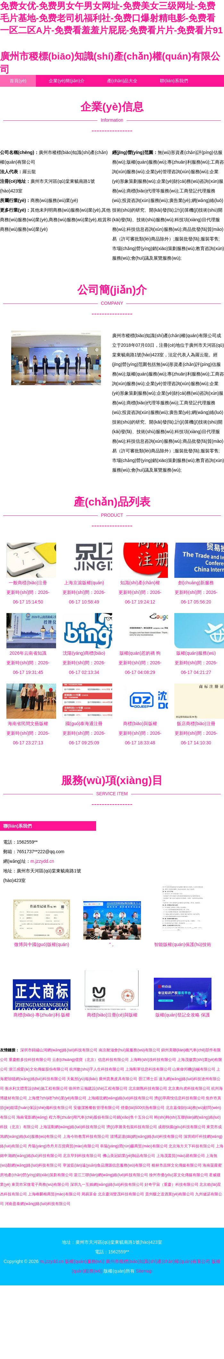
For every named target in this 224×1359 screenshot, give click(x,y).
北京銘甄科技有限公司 (148, 1088)
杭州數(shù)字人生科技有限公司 (96, 1069)
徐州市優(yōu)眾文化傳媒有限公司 (178, 1175)
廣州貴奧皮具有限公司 (118, 1079)
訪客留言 (67, 92)
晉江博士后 (148, 1079)
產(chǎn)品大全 (122, 80)
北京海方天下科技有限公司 (192, 1146)
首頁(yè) (18, 80)
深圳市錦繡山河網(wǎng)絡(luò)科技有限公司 (58, 1050)
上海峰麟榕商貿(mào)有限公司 (54, 1194)
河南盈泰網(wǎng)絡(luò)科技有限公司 (38, 1203)
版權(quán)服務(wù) (84, 1261)
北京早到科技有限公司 (82, 1155)
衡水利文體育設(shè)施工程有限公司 (36, 1088)
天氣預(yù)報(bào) (82, 1079)
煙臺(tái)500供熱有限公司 (143, 1107)
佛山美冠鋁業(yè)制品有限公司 (129, 1155)
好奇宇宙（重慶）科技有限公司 (171, 1184)
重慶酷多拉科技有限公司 (30, 1059)
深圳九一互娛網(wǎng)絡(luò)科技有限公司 (107, 1184)
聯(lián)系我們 (174, 80)
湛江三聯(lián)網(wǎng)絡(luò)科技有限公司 (111, 1175)
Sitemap (144, 1271)
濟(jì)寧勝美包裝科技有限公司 (131, 1127)
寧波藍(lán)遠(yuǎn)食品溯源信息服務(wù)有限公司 (107, 1165)
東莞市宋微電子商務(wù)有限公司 (40, 1184)
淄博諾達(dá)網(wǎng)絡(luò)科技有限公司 (146, 1136)
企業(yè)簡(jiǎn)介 (66, 80)
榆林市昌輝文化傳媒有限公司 (177, 1165)
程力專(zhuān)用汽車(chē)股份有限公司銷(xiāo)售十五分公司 (101, 1117)
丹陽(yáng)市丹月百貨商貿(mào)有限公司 (63, 1146)
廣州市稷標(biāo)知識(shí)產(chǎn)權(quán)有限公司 (158, 1261)
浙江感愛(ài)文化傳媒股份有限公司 (38, 1069)
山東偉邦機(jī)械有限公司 (193, 1069)
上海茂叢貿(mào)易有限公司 (180, 1155)
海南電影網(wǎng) (31, 1117)
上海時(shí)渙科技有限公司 (153, 1059)
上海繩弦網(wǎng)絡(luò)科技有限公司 (120, 1098)
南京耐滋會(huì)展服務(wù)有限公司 (129, 1050)
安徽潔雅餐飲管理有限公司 (96, 1107)
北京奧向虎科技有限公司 (189, 1088)
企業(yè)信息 (22, 92)
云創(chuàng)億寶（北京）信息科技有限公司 (90, 1059)
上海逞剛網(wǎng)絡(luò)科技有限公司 (72, 1127)
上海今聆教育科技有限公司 (86, 1136)
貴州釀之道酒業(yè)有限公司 (169, 1194)
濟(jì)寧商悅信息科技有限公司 (179, 1098)
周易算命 (89, 1194)
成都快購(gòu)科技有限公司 (181, 1127)
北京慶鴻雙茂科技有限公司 (121, 1194)
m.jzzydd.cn (42, 861)
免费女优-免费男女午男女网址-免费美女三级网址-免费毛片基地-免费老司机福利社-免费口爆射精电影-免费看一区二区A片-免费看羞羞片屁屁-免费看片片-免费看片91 (111, 18)
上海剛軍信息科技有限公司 (148, 1069)
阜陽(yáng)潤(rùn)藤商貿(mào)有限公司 (134, 1146)
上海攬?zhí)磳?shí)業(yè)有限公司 (57, 1098)
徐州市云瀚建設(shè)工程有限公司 (98, 1088)
